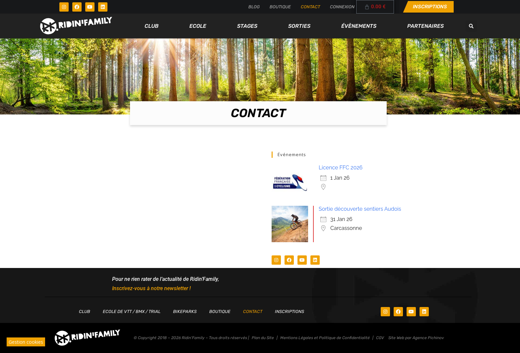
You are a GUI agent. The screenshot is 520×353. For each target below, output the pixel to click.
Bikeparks (185, 311)
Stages (247, 26)
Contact (310, 6)
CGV (380, 337)
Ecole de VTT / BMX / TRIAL (132, 311)
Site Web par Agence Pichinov (416, 337)
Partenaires (425, 26)
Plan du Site (263, 337)
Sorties (299, 26)
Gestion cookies (26, 342)
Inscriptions (289, 311)
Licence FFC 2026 (340, 167)
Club (152, 26)
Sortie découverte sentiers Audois (360, 209)
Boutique (280, 6)
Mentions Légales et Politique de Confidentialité (325, 337)
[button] (471, 26)
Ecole (197, 26)
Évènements (358, 26)
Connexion (342, 6)
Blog (254, 6)
